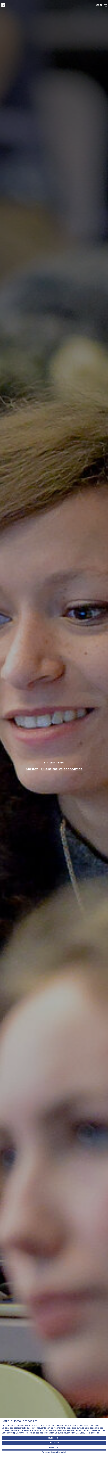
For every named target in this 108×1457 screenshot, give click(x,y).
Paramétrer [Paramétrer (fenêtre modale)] (54, 1447)
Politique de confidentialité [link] (54, 1452)
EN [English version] (97, 5)
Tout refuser (54, 1442)
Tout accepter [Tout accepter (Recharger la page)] (54, 1438)
